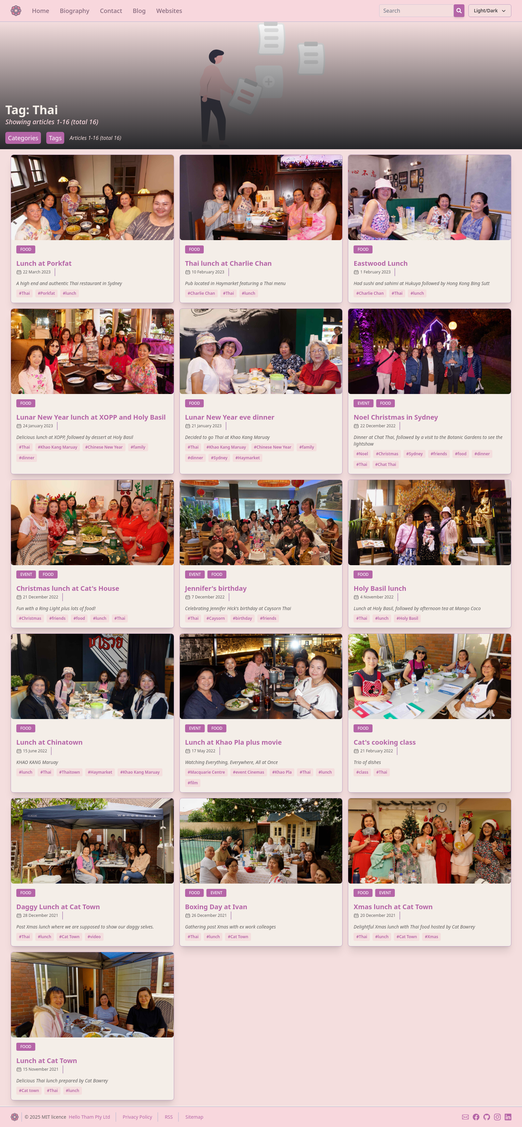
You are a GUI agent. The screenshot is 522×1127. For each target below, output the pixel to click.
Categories (23, 138)
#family (138, 447)
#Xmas (431, 936)
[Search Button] (459, 10)
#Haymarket (247, 458)
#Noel (362, 454)
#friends (439, 454)
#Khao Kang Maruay (57, 447)
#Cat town (29, 1090)
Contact (111, 11)
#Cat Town (69, 936)
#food (461, 454)
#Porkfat (46, 293)
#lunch (69, 293)
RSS (169, 1117)
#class (362, 772)
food (27, 249)
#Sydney (219, 458)
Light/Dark (490, 10)
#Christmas (387, 454)
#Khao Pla (282, 772)
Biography (74, 11)
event (365, 403)
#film (193, 783)
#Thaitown (69, 772)
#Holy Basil (407, 618)
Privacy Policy (137, 1117)
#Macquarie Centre (206, 772)
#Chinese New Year (104, 447)
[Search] (416, 10)
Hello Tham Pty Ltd (89, 1117)
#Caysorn (215, 618)
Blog (139, 11)
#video (94, 936)
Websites (169, 11)
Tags (55, 138)
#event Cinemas (248, 772)
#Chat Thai (385, 464)
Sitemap (194, 1117)
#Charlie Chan (201, 293)
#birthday (242, 618)
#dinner (26, 458)
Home (40, 11)
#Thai (24, 293)
